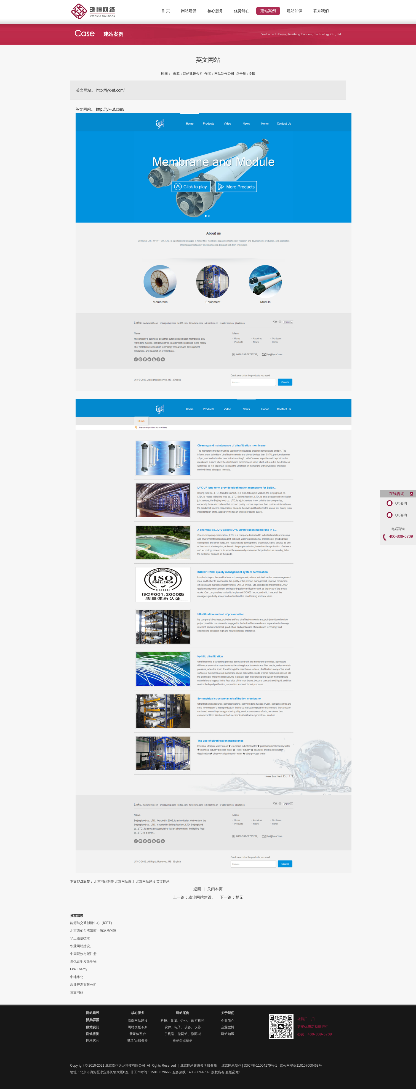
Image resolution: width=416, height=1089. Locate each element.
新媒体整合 (137, 1034)
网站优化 (92, 1040)
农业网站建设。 (81, 946)
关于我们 (227, 1013)
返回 (197, 889)
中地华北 (76, 977)
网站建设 (92, 1013)
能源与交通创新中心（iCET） (92, 923)
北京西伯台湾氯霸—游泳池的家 (93, 931)
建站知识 (227, 1034)
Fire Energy (78, 969)
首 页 (165, 11)
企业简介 (227, 1021)
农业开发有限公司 (83, 985)
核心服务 (137, 1013)
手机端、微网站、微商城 (182, 1034)
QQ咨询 (401, 503)
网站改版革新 (138, 1027)
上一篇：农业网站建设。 (195, 897)
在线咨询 (92, 1034)
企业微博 (227, 1027)
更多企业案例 (183, 1040)
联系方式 (92, 1019)
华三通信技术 (80, 938)
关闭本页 (215, 889)
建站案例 (182, 1013)
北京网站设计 (125, 881)
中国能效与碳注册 (83, 954)
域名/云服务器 (137, 1040)
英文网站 (163, 881)
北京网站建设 (146, 881)
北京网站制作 (103, 7)
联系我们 (92, 1027)
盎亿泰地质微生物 (83, 961)
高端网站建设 (138, 1021)
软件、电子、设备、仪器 (182, 1027)
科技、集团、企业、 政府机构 (182, 1021)
